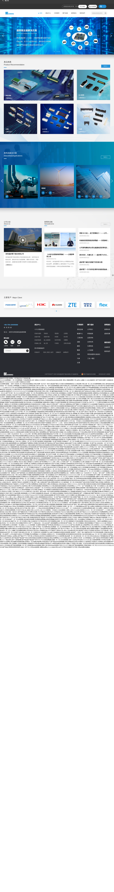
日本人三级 (68, 415)
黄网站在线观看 (80, 488)
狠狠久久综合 (34, 497)
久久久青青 (26, 398)
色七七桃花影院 (12, 413)
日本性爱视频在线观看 (13, 476)
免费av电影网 (37, 541)
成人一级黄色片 (71, 473)
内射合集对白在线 (69, 449)
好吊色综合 (36, 424)
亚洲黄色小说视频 (105, 465)
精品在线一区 (11, 439)
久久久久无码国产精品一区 (67, 478)
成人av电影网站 (85, 525)
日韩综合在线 (88, 521)
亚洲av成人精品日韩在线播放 (37, 436)
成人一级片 (98, 473)
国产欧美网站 (44, 462)
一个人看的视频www (78, 506)
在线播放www (109, 543)
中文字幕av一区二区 (69, 528)
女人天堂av (109, 493)
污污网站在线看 (32, 512)
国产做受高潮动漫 (42, 447)
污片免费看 (104, 469)
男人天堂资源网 (72, 385)
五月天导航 (33, 489)
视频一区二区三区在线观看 (60, 540)
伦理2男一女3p (100, 489)
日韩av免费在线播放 (83, 547)
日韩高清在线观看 (81, 528)
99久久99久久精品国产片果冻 (93, 458)
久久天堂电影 (90, 480)
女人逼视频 (71, 491)
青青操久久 (93, 456)
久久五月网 (3, 410)
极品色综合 (37, 458)
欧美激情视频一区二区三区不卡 (64, 387)
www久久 (12, 432)
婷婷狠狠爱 (24, 493)
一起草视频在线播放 (59, 400)
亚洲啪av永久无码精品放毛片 (29, 476)
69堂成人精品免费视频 (26, 449)
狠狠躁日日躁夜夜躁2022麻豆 (55, 489)
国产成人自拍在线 (97, 443)
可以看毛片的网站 (15, 417)
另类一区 (48, 391)
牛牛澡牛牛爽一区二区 (96, 462)
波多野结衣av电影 (29, 454)
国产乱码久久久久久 (59, 508)
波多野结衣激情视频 (96, 434)
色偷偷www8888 (88, 389)
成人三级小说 (16, 441)
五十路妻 (69, 545)
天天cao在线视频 (33, 408)
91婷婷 (26, 400)
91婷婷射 (31, 413)
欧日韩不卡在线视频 (36, 398)
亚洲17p (85, 402)
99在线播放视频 (77, 400)
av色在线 (107, 404)
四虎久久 (72, 458)
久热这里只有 (16, 395)
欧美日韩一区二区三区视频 (25, 467)
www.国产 (47, 523)
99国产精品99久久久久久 (98, 493)
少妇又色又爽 (81, 484)
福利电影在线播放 (25, 395)
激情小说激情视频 (89, 499)
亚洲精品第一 (21, 488)
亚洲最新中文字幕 (71, 547)
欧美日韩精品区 (69, 541)
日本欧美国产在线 (80, 482)
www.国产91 (101, 385)
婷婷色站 (34, 395)
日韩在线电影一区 (107, 389)
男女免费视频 (59, 501)
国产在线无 (96, 538)
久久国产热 (89, 465)
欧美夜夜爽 (107, 397)
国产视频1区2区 (22, 512)
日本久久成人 (46, 478)
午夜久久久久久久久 (71, 397)
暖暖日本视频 (12, 406)
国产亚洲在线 (49, 525)
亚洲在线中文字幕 (57, 514)
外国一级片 (31, 508)
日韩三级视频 (12, 543)
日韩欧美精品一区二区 (90, 545)
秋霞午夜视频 (43, 408)
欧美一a (81, 538)
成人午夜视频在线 (102, 536)
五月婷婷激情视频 (47, 410)
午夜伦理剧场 (89, 488)
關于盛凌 (65, 13)
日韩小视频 (32, 528)
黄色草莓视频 (26, 489)
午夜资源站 (6, 456)
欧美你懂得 (69, 534)
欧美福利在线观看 (29, 519)
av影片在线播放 (54, 532)
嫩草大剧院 (41, 525)
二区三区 (34, 504)
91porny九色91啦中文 (15, 486)
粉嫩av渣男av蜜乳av (11, 528)
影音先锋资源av (82, 426)
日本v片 (77, 449)
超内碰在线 (31, 406)
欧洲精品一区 (61, 445)
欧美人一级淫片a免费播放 (100, 521)
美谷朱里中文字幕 (53, 447)
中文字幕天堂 (23, 426)
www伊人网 (91, 395)
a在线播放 (51, 475)
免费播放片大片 (29, 469)
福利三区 (47, 393)
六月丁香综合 (11, 501)
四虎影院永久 (4, 449)
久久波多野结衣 (6, 538)
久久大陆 (51, 486)
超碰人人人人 (25, 525)
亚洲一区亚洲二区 (16, 384)
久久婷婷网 (60, 536)
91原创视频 (103, 393)
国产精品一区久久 (54, 417)
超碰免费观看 (12, 443)
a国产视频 (69, 400)
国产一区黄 (59, 404)
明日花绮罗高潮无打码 (82, 423)
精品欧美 (47, 452)
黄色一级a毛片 (13, 512)
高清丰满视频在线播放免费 (105, 484)
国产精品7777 (22, 536)
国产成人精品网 (75, 525)
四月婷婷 (98, 398)
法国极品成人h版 (10, 436)
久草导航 (91, 447)
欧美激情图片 (93, 467)
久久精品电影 (81, 397)
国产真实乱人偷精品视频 (54, 456)
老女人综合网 (68, 530)
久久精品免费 (16, 493)
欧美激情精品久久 (106, 452)
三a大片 (67, 495)
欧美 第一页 (17, 434)
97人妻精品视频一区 (41, 454)
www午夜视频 (4, 506)
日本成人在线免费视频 (6, 499)
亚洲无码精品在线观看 (35, 538)
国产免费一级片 (73, 471)
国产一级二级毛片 (45, 465)
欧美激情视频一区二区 (54, 437)
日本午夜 (47, 528)
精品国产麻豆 (54, 384)
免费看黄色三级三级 (56, 528)
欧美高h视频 (36, 417)
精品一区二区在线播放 (70, 467)
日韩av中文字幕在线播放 (66, 454)
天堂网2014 (79, 489)
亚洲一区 (110, 515)
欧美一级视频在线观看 (8, 397)
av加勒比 (100, 541)
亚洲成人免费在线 (104, 482)
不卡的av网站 (83, 432)
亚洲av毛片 (49, 512)
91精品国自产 (46, 541)
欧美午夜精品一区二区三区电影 (25, 478)
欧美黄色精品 (29, 452)
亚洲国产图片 (39, 413)
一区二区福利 (109, 426)
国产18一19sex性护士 (98, 411)
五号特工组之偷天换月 (28, 502)
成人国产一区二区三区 (84, 436)
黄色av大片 (29, 424)
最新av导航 (55, 421)
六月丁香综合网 (87, 463)
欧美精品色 (45, 538)
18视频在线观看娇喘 (57, 465)
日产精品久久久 (43, 387)
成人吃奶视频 (101, 467)
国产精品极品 (44, 424)
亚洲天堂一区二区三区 (49, 502)
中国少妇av (109, 514)
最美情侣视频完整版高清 (45, 434)
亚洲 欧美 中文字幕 (93, 515)
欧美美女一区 (51, 497)
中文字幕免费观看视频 (91, 387)
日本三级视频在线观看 (31, 397)
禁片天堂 (18, 527)
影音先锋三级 (6, 452)
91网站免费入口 (6, 525)
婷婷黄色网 (53, 445)
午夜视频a (88, 519)
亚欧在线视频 (18, 398)
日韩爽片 (75, 410)
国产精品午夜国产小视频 (18, 456)
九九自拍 (76, 510)
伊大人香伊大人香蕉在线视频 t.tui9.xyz (58, 408)
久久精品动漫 (54, 428)
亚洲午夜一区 (107, 406)
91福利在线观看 (54, 491)
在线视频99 (3, 502)
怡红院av (97, 530)
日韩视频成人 (89, 538)
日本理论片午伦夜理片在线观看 (29, 419)
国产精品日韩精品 (58, 443)
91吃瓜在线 (93, 536)
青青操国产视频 (87, 517)
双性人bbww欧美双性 (78, 465)
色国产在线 (106, 458)
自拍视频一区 (34, 525)
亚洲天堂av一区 (42, 395)
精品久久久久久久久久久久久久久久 (90, 441)
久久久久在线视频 (83, 452)
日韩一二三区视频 (104, 430)
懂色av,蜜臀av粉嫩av (93, 528)
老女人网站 (104, 398)
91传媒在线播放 (108, 462)
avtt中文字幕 (61, 547)
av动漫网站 (22, 410)
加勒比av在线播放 (57, 493)
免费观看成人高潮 (36, 484)
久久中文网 (31, 493)
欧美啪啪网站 (63, 491)
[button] (54, 51)
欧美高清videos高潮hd (78, 480)
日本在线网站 (73, 452)
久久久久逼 (102, 523)
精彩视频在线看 (69, 406)
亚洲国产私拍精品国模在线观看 (14, 402)
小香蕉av (98, 408)
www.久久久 (8, 387)
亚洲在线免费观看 (48, 480)
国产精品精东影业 (59, 411)
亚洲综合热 (72, 423)
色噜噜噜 (88, 417)
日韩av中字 (54, 430)
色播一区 (75, 398)
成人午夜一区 (95, 486)
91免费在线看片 (63, 421)
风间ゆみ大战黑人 (7, 491)
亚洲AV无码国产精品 (92, 482)
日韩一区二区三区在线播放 (85, 475)
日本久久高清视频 (83, 467)
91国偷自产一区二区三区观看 (70, 441)
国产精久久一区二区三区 (52, 469)
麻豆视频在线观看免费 (19, 504)
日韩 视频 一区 (80, 543)
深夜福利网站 (24, 447)
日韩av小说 (89, 410)
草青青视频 (96, 465)
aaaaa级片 (76, 447)
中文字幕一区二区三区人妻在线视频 (44, 449)
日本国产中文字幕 (25, 484)
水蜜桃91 (16, 426)
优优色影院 (89, 397)
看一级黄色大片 (6, 404)
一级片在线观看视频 (53, 385)
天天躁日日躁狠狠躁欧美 (66, 384)
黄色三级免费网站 (41, 432)
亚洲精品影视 (34, 517)
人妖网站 (14, 536)
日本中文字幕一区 (41, 385)
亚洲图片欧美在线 (30, 432)
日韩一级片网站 (32, 434)
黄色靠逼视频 (16, 408)
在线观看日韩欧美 (96, 501)
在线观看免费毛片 (18, 400)
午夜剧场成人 (4, 486)
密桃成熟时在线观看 (95, 452)
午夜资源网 (20, 514)
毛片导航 (76, 395)
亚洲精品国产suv (22, 406)
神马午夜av (51, 397)
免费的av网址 (44, 547)
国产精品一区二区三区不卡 (93, 437)
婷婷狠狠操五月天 (43, 460)
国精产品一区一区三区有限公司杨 (21, 521)
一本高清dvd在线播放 (89, 489)
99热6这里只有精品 (5, 536)
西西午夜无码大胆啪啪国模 (96, 432)
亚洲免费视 (110, 497)
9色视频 (9, 471)
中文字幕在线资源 (14, 449)
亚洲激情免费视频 (40, 519)
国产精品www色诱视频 (57, 541)
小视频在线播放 (39, 469)
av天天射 (67, 450)
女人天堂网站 (58, 398)
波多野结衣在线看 (105, 421)
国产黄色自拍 (71, 402)
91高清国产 (3, 439)
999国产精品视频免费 (65, 447)
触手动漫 (84, 504)
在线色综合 (86, 501)
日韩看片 (57, 426)
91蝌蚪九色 (73, 495)
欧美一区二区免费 (26, 417)
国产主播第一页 (98, 475)
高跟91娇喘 (67, 424)
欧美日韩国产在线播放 (44, 423)
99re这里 (79, 540)
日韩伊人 (98, 391)
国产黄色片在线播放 (56, 506)
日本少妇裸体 (80, 458)
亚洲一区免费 (24, 463)
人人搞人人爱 (10, 489)
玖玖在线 (18, 501)
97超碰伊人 (15, 484)
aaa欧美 (2, 391)
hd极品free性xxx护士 (89, 406)
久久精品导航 (16, 389)
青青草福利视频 (33, 400)
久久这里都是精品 (59, 450)
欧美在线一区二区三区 (82, 536)
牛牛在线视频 (29, 391)
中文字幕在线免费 (77, 389)
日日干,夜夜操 (58, 475)
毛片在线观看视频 (10, 495)
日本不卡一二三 (93, 402)
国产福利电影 (21, 473)
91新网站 (110, 534)
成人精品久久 (24, 499)
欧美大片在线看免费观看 (84, 508)
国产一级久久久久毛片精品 (101, 424)
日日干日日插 (39, 495)
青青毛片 (25, 523)
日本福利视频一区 (69, 489)
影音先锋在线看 (90, 543)
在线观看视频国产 (46, 458)
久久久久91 (14, 454)
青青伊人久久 (20, 495)
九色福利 (39, 480)
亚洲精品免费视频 (16, 465)
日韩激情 (53, 515)
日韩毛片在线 (94, 423)
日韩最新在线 (43, 530)
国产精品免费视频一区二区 (19, 545)
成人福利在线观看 (45, 439)
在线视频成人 (63, 393)
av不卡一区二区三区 (90, 471)
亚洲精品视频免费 (15, 450)
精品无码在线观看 (69, 488)
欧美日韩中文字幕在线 (56, 467)
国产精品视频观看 (77, 545)
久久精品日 (23, 385)
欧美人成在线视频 (72, 419)
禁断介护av (85, 527)
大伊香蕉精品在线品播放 (47, 499)
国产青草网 (68, 389)
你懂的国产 (12, 445)
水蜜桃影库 (30, 543)
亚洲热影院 (75, 493)
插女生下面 (88, 411)
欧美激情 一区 (16, 525)
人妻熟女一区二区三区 (27, 441)
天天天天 (82, 476)
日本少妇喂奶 (68, 432)
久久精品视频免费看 (104, 423)
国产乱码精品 (83, 395)
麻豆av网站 (109, 499)
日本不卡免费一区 (53, 454)
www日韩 (76, 512)
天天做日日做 (45, 467)
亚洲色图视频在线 (63, 471)
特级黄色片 (8, 391)
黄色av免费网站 (54, 538)
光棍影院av (96, 393)
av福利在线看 (21, 424)
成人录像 (95, 517)
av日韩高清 (61, 523)
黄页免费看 (11, 469)
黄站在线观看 (20, 452)
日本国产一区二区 (95, 415)
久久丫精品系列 (6, 540)
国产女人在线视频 (47, 398)
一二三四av (38, 508)
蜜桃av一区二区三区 (78, 439)
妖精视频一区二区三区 (89, 400)
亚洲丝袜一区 (78, 445)
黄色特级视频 (89, 523)
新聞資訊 (73, 13)
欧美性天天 (58, 519)
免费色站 (9, 426)
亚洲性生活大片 (85, 434)
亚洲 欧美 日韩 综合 (33, 530)
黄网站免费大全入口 (57, 482)
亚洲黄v (27, 497)
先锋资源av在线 (67, 398)
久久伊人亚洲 (100, 426)
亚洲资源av (107, 475)
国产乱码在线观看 (49, 389)
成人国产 (81, 411)
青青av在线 (33, 423)
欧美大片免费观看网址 (101, 512)
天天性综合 (47, 488)
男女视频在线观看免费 (17, 541)
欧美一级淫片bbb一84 (42, 491)
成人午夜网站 (62, 395)
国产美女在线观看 (25, 389)
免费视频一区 (67, 501)
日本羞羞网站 (25, 450)
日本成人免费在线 (103, 445)
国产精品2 (106, 436)
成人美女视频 (93, 527)
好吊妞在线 (105, 506)
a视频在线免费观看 (37, 389)
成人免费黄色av (67, 404)
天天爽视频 (43, 437)
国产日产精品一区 (38, 527)
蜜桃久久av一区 (81, 473)
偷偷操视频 (33, 480)
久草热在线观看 (34, 547)
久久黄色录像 (68, 465)
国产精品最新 (39, 441)
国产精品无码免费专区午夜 (64, 497)
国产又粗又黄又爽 (67, 410)
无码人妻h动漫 (106, 384)
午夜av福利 (51, 501)
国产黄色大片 (93, 385)
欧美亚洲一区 (55, 478)
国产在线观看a (101, 514)
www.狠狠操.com (98, 397)
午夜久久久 (62, 545)
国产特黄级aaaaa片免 (30, 514)
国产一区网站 (106, 473)
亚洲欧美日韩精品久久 (104, 491)
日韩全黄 (53, 488)
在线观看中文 (45, 532)
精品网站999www (22, 445)
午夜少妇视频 (6, 465)
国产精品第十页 (43, 517)
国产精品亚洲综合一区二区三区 (58, 476)
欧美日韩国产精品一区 (71, 411)
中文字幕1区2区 (42, 521)
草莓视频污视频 (7, 415)
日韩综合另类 (68, 493)
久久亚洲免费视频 (37, 402)
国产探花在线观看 (107, 391)
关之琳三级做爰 (84, 462)
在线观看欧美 (39, 493)
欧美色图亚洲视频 (90, 408)
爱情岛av (18, 502)
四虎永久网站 (46, 484)
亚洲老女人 (102, 486)
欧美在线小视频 (64, 543)
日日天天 (36, 465)
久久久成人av (23, 428)
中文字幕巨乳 (42, 512)
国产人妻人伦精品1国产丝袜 (42, 482)
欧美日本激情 (78, 541)
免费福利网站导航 (92, 504)
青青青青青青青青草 (14, 547)
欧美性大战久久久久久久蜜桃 (60, 458)
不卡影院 (72, 543)
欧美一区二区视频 (37, 421)
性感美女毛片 (53, 460)
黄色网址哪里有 (88, 428)
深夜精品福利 (20, 432)
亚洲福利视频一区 (49, 441)
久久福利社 (35, 462)
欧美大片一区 (90, 473)
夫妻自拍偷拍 (31, 445)
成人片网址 (106, 428)
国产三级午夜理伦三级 (84, 502)
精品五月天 (36, 439)
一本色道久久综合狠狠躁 (58, 510)
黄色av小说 (10, 475)
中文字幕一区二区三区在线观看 (62, 434)
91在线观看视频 (90, 476)
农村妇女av (75, 432)
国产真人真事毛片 (73, 538)
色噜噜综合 (98, 506)
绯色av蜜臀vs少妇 (22, 413)
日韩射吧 (76, 476)
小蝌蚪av (80, 517)
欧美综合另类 (98, 428)
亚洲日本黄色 (63, 385)
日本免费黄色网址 (21, 530)
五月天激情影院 (43, 397)
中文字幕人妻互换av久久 (37, 450)
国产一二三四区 (105, 510)
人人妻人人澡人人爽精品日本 (15, 497)
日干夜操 (95, 523)
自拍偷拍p (16, 463)
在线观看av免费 (75, 450)
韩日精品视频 (76, 434)
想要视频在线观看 (72, 436)
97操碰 (81, 471)
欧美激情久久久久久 (12, 437)
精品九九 (30, 465)
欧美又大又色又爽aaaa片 (42, 406)
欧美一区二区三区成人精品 (41, 428)
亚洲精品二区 (43, 501)
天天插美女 (36, 437)
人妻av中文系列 (50, 404)
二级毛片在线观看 (12, 410)
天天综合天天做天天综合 (56, 424)
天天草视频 (25, 534)
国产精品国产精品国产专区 (20, 538)
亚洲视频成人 (81, 437)
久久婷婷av (38, 478)
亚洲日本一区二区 (11, 424)
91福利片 (94, 541)
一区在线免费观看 (60, 534)
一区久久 (2, 393)
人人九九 (24, 434)
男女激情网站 (40, 393)
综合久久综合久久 (27, 527)
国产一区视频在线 (85, 493)
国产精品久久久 (43, 419)
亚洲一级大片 (40, 528)
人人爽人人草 (107, 434)
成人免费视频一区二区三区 (22, 423)
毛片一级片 (46, 384)
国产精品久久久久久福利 (87, 512)
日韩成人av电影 (52, 395)
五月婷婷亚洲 (31, 385)
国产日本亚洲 (78, 406)
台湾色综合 (36, 536)
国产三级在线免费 (39, 452)
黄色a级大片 (79, 402)
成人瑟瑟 (27, 510)
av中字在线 (73, 426)
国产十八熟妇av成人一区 (36, 523)
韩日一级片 (81, 532)
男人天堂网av (68, 439)
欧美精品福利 (17, 415)
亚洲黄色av (109, 495)
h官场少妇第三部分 (39, 391)
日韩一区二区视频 (101, 395)
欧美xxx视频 (104, 415)
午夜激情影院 (40, 411)
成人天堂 (32, 491)
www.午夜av (12, 506)
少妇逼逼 (8, 395)
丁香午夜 (29, 536)
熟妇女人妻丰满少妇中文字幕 (18, 508)
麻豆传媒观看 (103, 517)
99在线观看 (27, 430)
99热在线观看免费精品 (22, 436)
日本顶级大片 (8, 504)
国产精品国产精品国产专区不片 (31, 540)
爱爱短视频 (81, 495)
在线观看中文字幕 (28, 482)
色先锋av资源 (95, 417)
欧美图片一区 (29, 541)
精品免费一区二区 (70, 536)
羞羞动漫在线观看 (60, 486)
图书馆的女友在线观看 (42, 445)
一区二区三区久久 (108, 443)
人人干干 (77, 486)
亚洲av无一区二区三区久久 (51, 413)
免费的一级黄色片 (103, 508)
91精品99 (34, 404)
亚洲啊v (2, 495)
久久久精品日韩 (52, 547)
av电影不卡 (3, 413)
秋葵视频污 (103, 515)
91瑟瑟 (99, 456)
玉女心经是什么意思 (18, 430)
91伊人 (2, 545)
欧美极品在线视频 (101, 400)
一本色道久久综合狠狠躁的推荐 (84, 421)
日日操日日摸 (4, 443)
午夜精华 (93, 514)
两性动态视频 (103, 402)
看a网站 (78, 514)
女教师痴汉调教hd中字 (59, 436)
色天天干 (38, 410)
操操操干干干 (17, 471)
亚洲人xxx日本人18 (36, 510)
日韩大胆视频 (82, 398)
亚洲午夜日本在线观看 (57, 406)
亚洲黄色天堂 (57, 410)
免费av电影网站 (106, 460)
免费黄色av (97, 469)
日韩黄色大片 (11, 527)
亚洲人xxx (97, 488)
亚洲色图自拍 (70, 463)
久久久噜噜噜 (46, 510)
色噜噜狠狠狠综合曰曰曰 (80, 515)
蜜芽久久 (37, 499)
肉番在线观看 (49, 411)
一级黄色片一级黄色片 (65, 430)
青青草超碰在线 (98, 413)
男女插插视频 (96, 463)
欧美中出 (54, 536)
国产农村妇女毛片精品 (88, 391)
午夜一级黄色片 (11, 473)
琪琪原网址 (45, 486)
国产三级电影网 (78, 499)
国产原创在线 (7, 389)
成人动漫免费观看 (95, 540)
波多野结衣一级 (98, 449)
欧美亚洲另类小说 (78, 534)
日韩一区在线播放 (79, 519)
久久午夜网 (61, 415)
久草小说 (71, 421)
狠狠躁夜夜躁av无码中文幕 (30, 387)
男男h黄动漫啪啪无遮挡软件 (42, 543)
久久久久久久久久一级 (91, 495)
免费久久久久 (84, 447)
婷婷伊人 (96, 421)
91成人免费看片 (78, 443)
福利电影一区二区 (69, 482)
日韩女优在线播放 (27, 384)
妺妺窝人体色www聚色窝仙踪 (59, 452)
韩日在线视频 (59, 449)
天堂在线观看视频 (107, 447)
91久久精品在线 (85, 514)
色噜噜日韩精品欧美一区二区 (100, 478)
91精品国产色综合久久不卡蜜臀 (41, 430)
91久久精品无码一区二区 (99, 519)
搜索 (83, 6)
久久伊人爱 (13, 467)
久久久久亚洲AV (100, 499)
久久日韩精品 (42, 534)
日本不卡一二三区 (57, 423)
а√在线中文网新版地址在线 (64, 515)
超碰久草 (31, 499)
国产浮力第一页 (10, 393)
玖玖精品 (7, 545)
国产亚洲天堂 (4, 517)
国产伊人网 (63, 417)
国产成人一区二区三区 (22, 480)
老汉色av (41, 400)
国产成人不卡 (44, 417)
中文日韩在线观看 (98, 532)
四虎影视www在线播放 (34, 545)
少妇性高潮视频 (21, 543)
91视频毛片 (85, 404)
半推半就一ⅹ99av (61, 499)
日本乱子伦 (29, 437)
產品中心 (48, 13)
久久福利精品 (87, 541)
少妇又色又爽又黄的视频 (68, 437)
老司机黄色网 (32, 447)
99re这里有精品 (59, 389)
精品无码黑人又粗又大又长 (70, 456)
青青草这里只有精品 (80, 469)
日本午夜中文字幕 (107, 441)
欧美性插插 (88, 534)
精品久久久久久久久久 (69, 475)
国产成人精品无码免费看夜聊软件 (36, 456)
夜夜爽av (107, 502)
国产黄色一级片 (76, 504)
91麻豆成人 (82, 410)
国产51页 (30, 428)
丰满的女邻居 (67, 504)
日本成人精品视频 (92, 491)
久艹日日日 (12, 517)
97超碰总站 (101, 404)
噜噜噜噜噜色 (43, 497)
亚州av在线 (78, 463)
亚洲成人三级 (105, 439)
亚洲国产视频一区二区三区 (81, 497)
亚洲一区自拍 (73, 540)
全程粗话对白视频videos (44, 463)
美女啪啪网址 (21, 506)
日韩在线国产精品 (105, 417)
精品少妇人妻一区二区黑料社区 (31, 532)
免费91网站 (3, 501)
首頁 (41, 13)
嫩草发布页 (88, 532)
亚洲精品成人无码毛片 (9, 488)
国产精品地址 (49, 443)
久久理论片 (8, 408)
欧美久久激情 (41, 404)
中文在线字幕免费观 (60, 402)
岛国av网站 (69, 512)
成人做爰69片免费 (79, 387)
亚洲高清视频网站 (107, 437)
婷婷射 (64, 519)
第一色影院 (12, 482)
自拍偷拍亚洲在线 (22, 528)
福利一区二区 (97, 460)
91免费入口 (13, 411)
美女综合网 (99, 406)
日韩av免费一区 (38, 384)
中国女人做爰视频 (86, 450)
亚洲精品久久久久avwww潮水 (20, 515)
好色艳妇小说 (4, 428)
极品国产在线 (102, 497)
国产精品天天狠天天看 (22, 517)
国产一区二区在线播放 (73, 462)
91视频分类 (69, 395)
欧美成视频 (107, 541)
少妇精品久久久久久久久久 (93, 439)
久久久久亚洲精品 (62, 502)
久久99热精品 (107, 525)
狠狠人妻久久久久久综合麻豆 (80, 415)
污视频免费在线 (14, 447)
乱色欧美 (34, 521)
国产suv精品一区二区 (6, 463)
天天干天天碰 (94, 419)
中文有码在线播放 (36, 486)
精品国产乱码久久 (97, 436)
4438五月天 (107, 476)
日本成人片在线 (72, 517)
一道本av (65, 423)
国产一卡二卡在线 (71, 508)
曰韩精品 (49, 436)
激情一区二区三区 (62, 521)
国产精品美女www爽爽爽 (99, 450)
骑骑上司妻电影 (61, 463)
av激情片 (46, 506)
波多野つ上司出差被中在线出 (13, 534)
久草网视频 (15, 385)
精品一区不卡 (25, 547)
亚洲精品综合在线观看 (77, 408)
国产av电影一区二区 (29, 393)
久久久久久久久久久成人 (104, 545)
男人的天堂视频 (17, 387)
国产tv (54, 463)
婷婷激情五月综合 (80, 491)
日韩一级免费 (11, 502)
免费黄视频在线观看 (57, 439)
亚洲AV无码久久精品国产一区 (34, 488)
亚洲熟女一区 (42, 489)
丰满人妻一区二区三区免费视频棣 (91, 384)
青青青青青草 (66, 527)
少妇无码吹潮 (103, 387)
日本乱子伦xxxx (29, 495)
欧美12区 (75, 530)
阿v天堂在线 (27, 402)
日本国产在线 (17, 532)
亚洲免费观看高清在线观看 (24, 439)
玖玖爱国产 (13, 421)
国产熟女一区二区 (33, 426)
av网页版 (51, 387)
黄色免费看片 (11, 480)
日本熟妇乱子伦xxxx (60, 512)
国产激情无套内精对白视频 (55, 432)
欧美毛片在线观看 (45, 536)
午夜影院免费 (55, 543)
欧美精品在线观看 (64, 532)
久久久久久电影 (63, 428)
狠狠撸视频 (59, 504)
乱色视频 (7, 454)
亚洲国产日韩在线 (72, 393)
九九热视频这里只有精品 (82, 454)
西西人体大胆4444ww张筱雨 (50, 545)
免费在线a (47, 527)
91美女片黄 (23, 408)
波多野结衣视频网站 (60, 473)
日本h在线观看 (60, 397)
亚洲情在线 (108, 411)
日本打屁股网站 (52, 521)
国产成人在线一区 (106, 488)
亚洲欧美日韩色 (30, 410)
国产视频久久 (77, 404)
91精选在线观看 (48, 495)
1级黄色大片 (50, 534)
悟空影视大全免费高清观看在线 (21, 404)
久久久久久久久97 (87, 460)
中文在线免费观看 (46, 540)
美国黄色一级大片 (77, 430)
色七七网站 (97, 480)
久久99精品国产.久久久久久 (30, 501)
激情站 (29, 504)
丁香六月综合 (19, 475)
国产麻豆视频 (11, 478)
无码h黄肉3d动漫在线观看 (83, 478)
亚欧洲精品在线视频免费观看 (76, 417)
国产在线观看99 (52, 415)
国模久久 (99, 471)
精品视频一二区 (19, 469)
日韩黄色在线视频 (34, 515)
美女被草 (30, 415)
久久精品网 (77, 384)
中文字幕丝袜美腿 (95, 454)
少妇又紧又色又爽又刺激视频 (46, 504)
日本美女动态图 (105, 540)
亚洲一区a (11, 434)
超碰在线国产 (69, 443)
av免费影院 (80, 428)
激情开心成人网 (62, 419)
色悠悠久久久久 (84, 510)
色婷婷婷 (62, 413)
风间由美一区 (48, 493)
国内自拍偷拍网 (99, 543)
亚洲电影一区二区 (56, 527)
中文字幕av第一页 (106, 530)
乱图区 (105, 534)
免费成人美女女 (18, 462)
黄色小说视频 (53, 419)
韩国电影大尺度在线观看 (76, 521)
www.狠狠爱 (29, 473)
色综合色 (7, 521)
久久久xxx (86, 540)
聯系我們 (82, 13)
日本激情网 (39, 502)
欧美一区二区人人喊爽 (8, 530)
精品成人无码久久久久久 (69, 484)
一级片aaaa (90, 469)
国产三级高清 (39, 506)
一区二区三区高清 (95, 510)
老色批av (24, 465)
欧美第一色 (43, 475)
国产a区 (74, 501)
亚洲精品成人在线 (56, 484)
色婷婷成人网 (26, 486)
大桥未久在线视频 (83, 385)
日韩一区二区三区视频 (66, 469)
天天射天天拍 (20, 510)
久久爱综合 (54, 471)
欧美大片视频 (102, 527)
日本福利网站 (70, 486)
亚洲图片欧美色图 (39, 443)
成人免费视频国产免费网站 (25, 443)
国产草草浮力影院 (59, 495)
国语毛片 (4, 469)
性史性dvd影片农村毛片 (24, 421)
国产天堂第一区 (76, 424)
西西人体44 (70, 510)
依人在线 (24, 415)
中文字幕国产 (52, 530)
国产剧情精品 (98, 389)
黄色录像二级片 (43, 476)
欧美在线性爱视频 (47, 508)
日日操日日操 (54, 393)
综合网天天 (12, 460)
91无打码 (20, 454)
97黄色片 (19, 482)
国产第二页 (3, 497)
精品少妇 (6, 482)
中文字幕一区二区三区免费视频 (26, 411)
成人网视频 (74, 413)
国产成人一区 (7, 430)
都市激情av (70, 499)
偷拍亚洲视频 (50, 519)
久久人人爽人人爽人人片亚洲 (57, 462)
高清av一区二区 (6, 523)
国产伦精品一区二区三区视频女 (74, 523)
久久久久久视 (49, 450)
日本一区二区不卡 (107, 501)
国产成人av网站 (89, 506)
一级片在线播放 (72, 502)
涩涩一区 (9, 532)
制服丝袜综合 (15, 419)
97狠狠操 (90, 424)
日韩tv (8, 467)
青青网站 (13, 452)
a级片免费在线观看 (83, 456)
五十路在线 (102, 495)
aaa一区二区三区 (97, 534)
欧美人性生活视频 (17, 523)
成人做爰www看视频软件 (90, 445)
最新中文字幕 (108, 504)
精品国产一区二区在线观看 (15, 519)
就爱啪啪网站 (36, 475)
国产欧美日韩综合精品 (22, 460)
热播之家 (16, 499)
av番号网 (109, 527)
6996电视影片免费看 (44, 471)
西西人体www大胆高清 (105, 419)
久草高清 (84, 424)
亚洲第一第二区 (67, 506)
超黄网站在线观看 (84, 419)
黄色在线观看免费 (5, 515)
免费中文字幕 (99, 476)
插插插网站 (60, 488)
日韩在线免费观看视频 (44, 514)
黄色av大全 (60, 530)
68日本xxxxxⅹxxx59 (87, 449)
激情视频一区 (87, 443)
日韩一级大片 (91, 398)
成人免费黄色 (32, 463)
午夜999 (70, 476)
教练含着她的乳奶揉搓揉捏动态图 (43, 473)
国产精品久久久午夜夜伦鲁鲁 (102, 410)
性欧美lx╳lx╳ (65, 426)
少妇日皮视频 (91, 426)
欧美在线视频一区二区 (40, 415)
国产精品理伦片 (13, 428)
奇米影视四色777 (7, 400)
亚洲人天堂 (22, 437)
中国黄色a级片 (4, 445)
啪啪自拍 (101, 504)
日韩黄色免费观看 (10, 510)
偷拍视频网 (54, 523)
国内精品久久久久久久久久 (62, 525)
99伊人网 (8, 493)
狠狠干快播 (89, 413)
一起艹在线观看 (85, 486)
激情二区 (95, 508)
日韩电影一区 (20, 397)
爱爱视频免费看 (45, 515)
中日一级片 (97, 447)
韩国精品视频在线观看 (85, 393)
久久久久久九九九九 (19, 391)
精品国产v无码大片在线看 (86, 530)
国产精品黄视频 (62, 460)
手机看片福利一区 (76, 527)
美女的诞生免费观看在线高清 (62, 480)
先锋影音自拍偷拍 (91, 484)
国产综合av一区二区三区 (91, 430)
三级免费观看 (104, 528)
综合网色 (80, 501)
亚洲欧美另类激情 (11, 514)
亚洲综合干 (37, 467)
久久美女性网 (72, 428)
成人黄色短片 (82, 413)
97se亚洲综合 (93, 497)
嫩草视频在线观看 (57, 391)
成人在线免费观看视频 (74, 460)
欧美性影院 (70, 519)
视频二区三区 (34, 460)
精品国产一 (74, 532)
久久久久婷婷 (43, 426)
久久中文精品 (63, 538)
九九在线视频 (93, 404)
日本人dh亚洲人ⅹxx (96, 525)
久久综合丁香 (70, 445)
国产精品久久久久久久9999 (21, 491)
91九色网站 (6, 541)
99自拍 (68, 413)
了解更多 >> (105, 66)
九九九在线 (19, 393)
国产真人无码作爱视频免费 (11, 458)
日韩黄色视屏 (49, 400)
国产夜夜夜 (58, 441)
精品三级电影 (28, 462)
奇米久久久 (18, 489)
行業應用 (56, 13)
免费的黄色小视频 (48, 402)
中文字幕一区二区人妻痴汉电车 (72, 391)
